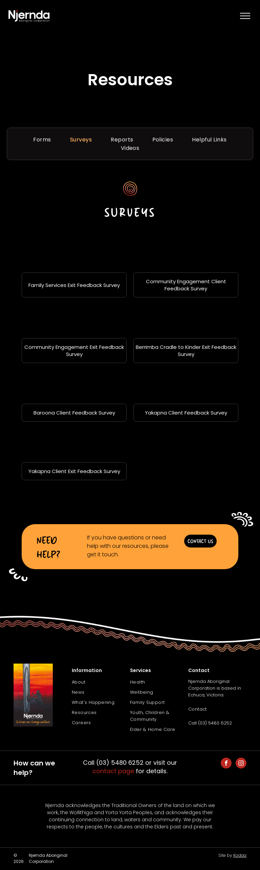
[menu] (245, 16)
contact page (113, 771)
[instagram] (241, 764)
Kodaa (239, 855)
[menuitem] (42, 139)
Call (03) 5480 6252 (210, 723)
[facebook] (226, 764)
